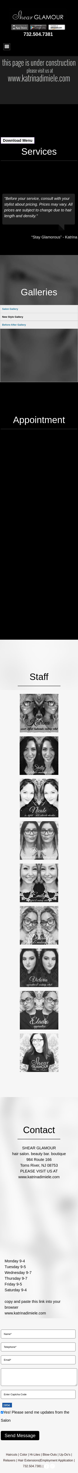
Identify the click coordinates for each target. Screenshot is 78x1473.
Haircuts (11, 1454)
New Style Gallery (12, 316)
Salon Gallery (10, 308)
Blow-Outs (50, 1454)
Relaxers (9, 1460)
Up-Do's (64, 1454)
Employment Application (56, 1460)
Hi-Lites (35, 1454)
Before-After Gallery (14, 349)
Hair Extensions (28, 1460)
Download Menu (17, 140)
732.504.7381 (38, 34)
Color (23, 1454)
